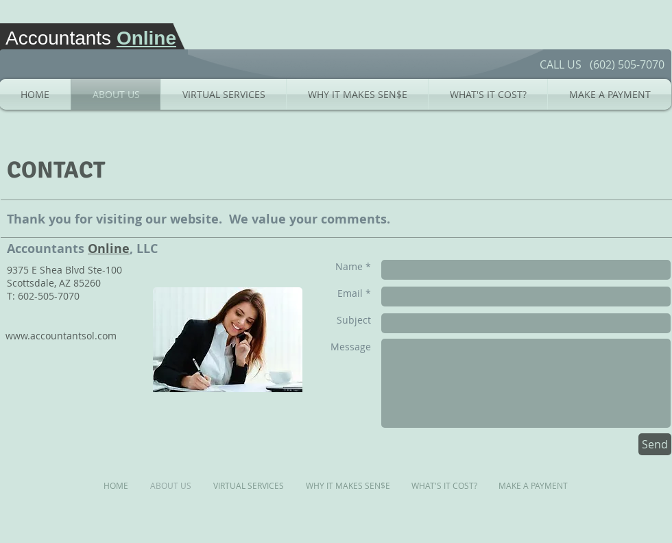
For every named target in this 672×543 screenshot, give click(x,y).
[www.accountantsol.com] (61, 336)
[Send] (654, 444)
